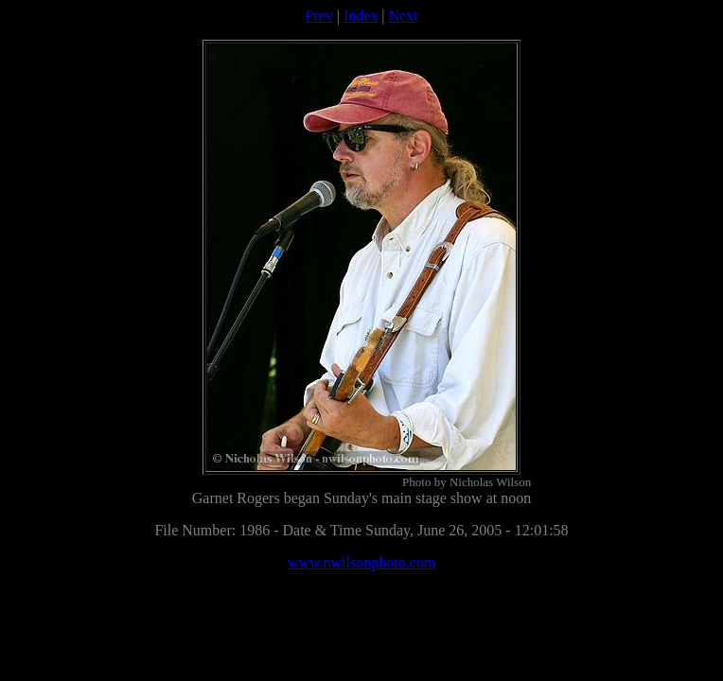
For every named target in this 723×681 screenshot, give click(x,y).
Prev (318, 16)
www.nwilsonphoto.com (361, 562)
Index (361, 16)
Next (403, 16)
